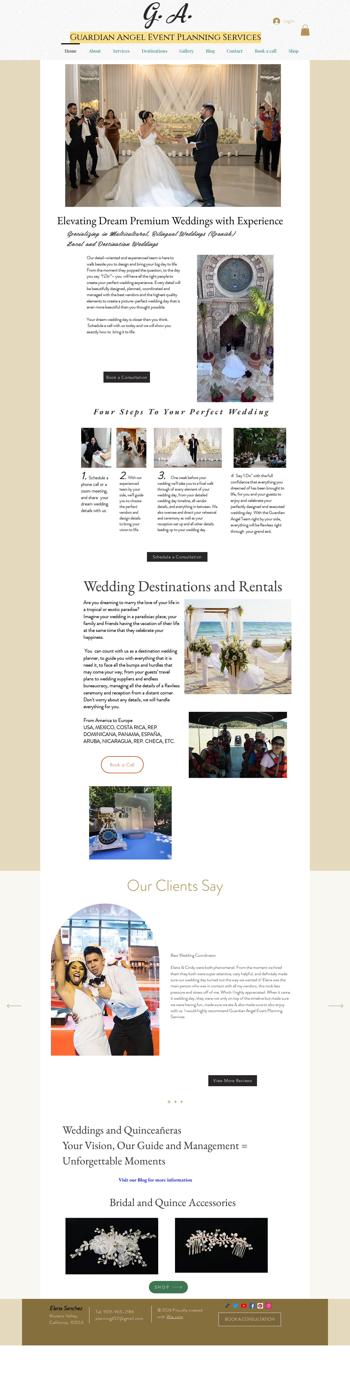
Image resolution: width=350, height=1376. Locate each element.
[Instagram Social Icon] (268, 1306)
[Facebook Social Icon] (252, 1306)
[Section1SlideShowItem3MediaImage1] (181, 1102)
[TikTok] (227, 1306)
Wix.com (174, 1316)
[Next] (336, 1006)
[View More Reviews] (232, 1080)
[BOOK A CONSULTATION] (249, 1319)
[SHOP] (168, 1287)
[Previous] (14, 1006)
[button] (305, 30)
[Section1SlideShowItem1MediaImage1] (169, 1102)
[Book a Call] (122, 764)
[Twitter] (235, 1306)
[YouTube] (244, 1306)
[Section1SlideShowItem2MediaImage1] (175, 1102)
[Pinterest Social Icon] (260, 1306)
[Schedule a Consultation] (177, 557)
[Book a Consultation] (126, 377)
